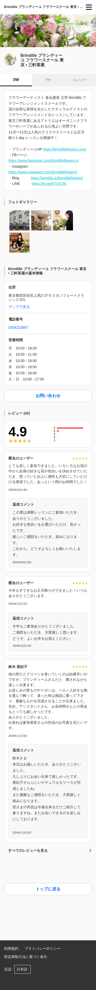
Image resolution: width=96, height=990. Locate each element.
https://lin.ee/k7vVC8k (49, 184)
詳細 (16, 79)
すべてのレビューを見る (50, 850)
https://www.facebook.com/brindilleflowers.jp (43, 160)
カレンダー (80, 80)
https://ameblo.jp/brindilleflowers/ (57, 178)
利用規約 (11, 948)
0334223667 (18, 327)
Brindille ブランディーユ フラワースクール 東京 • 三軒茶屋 (45, 7)
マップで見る (19, 307)
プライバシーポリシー (42, 948)
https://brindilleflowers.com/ (64, 149)
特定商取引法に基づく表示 (25, 957)
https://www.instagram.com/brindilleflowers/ (42, 172)
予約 (48, 80)
